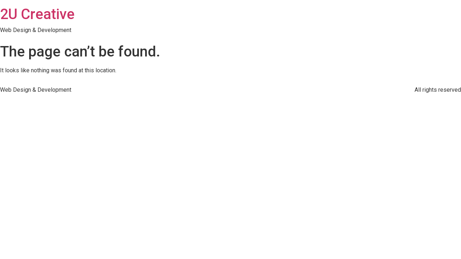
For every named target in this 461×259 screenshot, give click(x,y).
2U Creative (37, 14)
